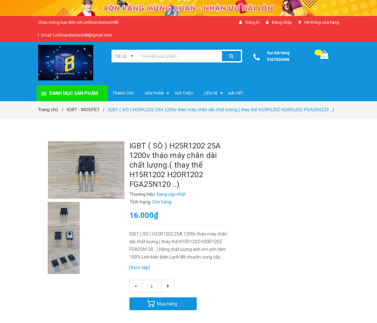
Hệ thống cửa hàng (321, 22)
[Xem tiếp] (139, 267)
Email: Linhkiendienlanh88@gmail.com (76, 35)
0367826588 (278, 59)
